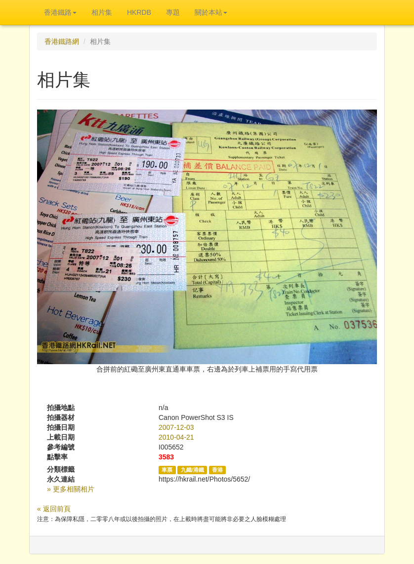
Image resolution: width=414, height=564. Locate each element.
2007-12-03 (176, 427)
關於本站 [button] (211, 12)
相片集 (101, 12)
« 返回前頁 (54, 509)
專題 (173, 12)
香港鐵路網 (61, 41)
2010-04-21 (176, 437)
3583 (166, 457)
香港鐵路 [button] (60, 12)
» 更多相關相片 (70, 489)
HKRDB (139, 12)
